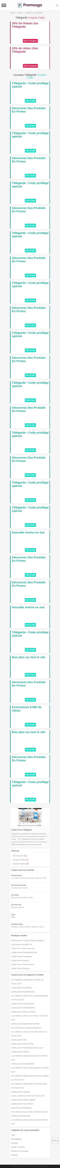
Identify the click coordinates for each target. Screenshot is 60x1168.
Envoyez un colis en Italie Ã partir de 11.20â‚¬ (27, 927)
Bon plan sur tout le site (28, 657)
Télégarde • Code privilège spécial (30, 85)
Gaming (14, 1143)
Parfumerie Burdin (18, 885)
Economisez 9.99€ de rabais (26, 708)
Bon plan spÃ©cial (17, 907)
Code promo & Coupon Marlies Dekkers (27, 940)
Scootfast (15, 895)
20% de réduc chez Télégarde (25, 50)
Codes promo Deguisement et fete (25, 1024)
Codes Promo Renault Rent (22, 964)
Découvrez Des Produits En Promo (29, 109)
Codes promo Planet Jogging (23, 1100)
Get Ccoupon (30, 41)
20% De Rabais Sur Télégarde (25, 25)
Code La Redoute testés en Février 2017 (28, 1096)
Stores (20, 13)
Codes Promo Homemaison (22, 1004)
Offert (13, 917)
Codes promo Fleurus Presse (23, 1012)
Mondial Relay (17, 924)
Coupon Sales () (21, 864)
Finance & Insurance (19, 1151)
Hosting (14, 1155)
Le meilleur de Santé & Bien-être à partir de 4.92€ (28, 878)
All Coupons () (20, 856)
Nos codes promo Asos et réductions (26, 1028)
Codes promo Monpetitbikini (22, 1064)
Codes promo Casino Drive (22, 1044)
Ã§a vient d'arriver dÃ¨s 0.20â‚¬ (22, 898)
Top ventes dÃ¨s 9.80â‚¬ (19, 888)
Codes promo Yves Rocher (22, 1104)
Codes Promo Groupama (21, 956)
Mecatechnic (16, 905)
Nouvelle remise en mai (28, 532)
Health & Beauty (18, 1147)
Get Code (30, 101)
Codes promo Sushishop (21, 988)
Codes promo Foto (19, 1040)
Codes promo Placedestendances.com (27, 1048)
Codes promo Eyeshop (20, 1116)
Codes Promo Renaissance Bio (24, 952)
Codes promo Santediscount (23, 992)
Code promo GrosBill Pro (21, 944)
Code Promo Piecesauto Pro (23, 948)
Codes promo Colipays (20, 1092)
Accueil (12, 13)
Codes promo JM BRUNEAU (23, 1008)
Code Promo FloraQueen (21, 1108)
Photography (16, 1139)
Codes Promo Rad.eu (20, 960)
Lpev (13, 914)
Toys (13, 1135)
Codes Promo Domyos (20, 968)
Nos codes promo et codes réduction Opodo (29, 1112)
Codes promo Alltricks (20, 1052)
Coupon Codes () (20, 860)
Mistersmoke (16, 875)
